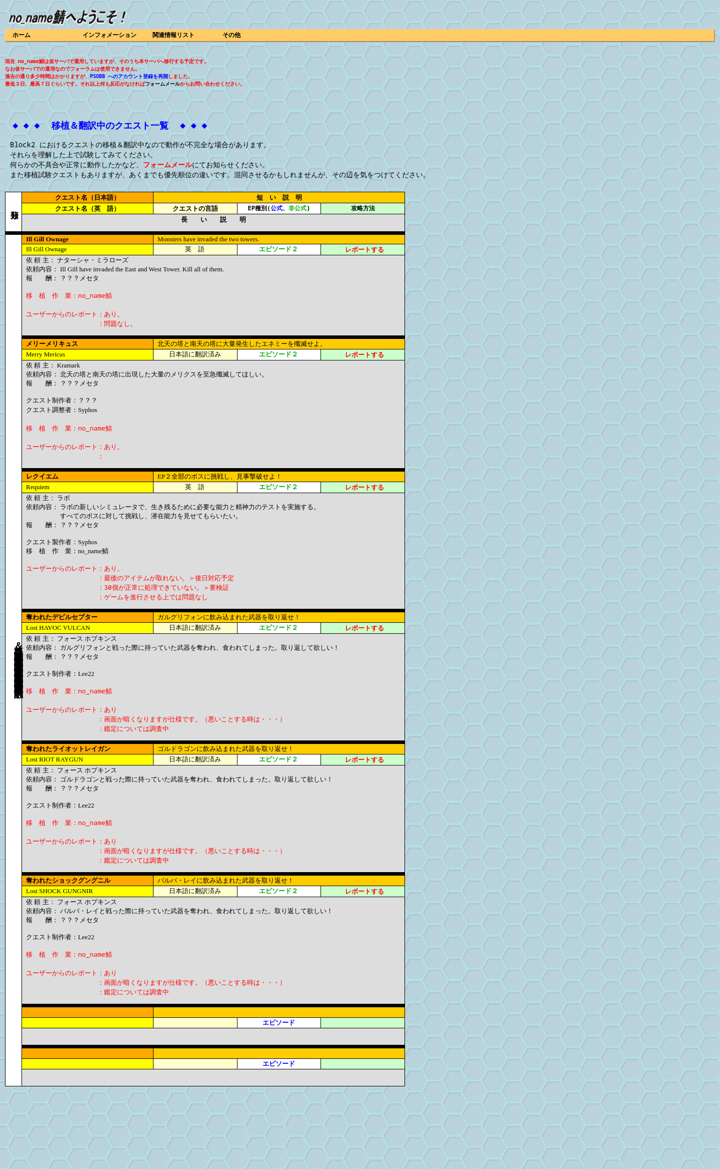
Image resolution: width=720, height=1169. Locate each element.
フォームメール (162, 83)
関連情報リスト (173, 35)
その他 (231, 35)
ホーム (21, 35)
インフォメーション (109, 35)
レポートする (364, 249)
